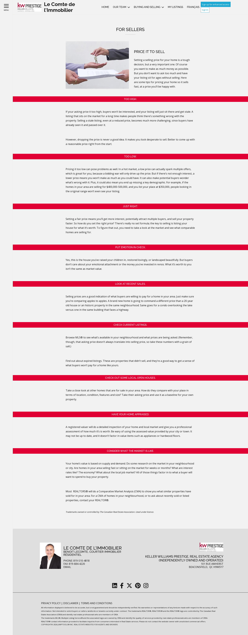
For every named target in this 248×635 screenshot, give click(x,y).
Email (67, 567)
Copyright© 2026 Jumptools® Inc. (57, 624)
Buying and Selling (147, 7)
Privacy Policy (51, 603)
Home (105, 7)
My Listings (175, 7)
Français (193, 7)
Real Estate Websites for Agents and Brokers (96, 624)
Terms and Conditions (96, 603)
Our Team (119, 7)
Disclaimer (71, 603)
